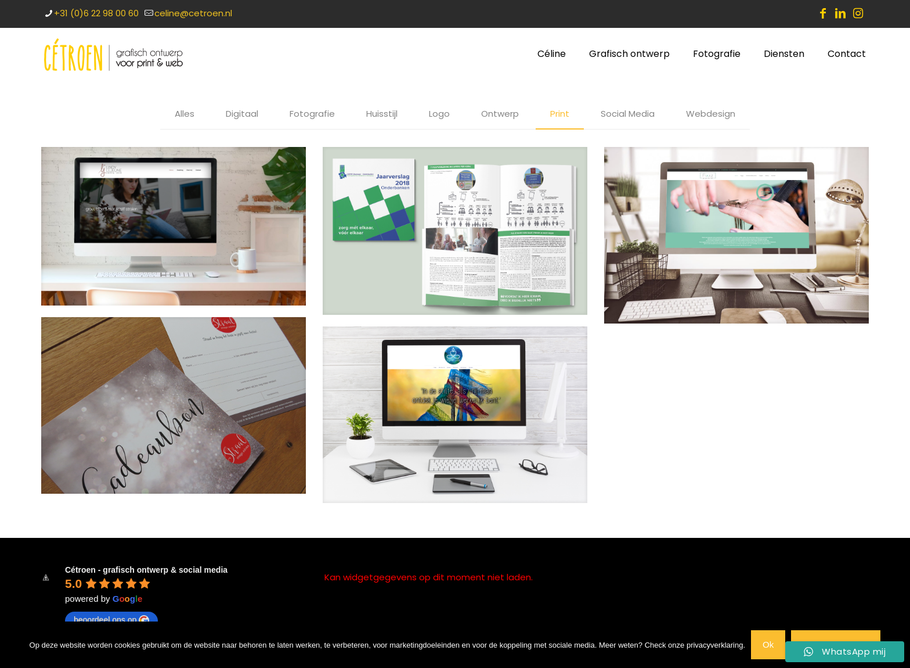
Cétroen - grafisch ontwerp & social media (146, 569)
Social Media (628, 113)
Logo (439, 113)
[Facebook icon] (823, 13)
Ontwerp (500, 113)
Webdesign (710, 113)
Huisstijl (382, 113)
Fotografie (312, 113)
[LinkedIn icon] (840, 13)
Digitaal (242, 113)
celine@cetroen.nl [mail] (193, 13)
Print (559, 113)
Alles (184, 113)
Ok (768, 644)
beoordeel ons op (111, 620)
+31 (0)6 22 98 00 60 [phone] (96, 13)
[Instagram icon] (858, 13)
